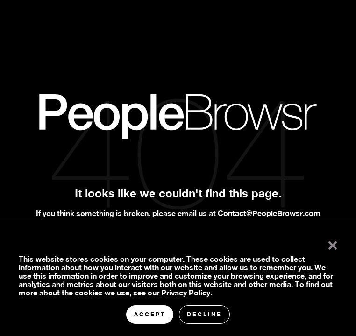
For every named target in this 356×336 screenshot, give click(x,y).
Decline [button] (204, 314)
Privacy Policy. (186, 292)
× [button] (332, 243)
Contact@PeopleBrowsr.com (269, 213)
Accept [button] (149, 314)
